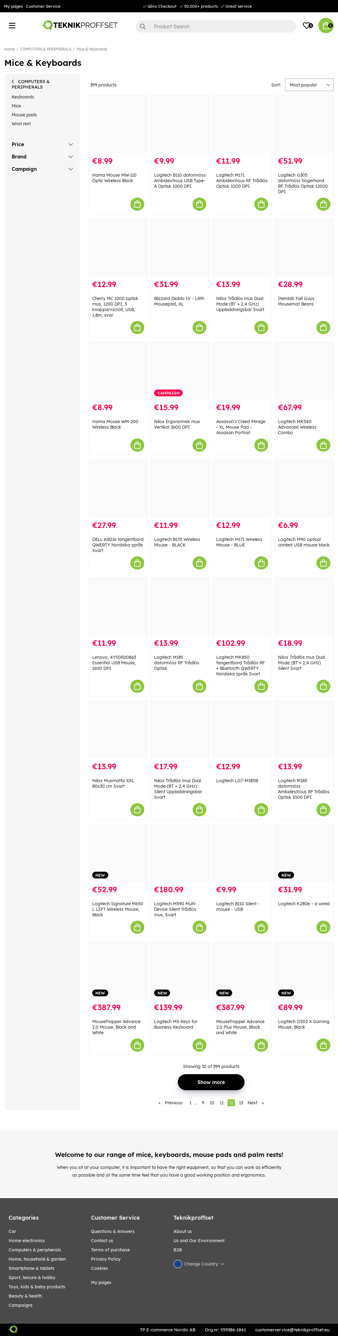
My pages (13, 6)
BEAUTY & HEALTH (25, 1296)
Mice (16, 106)
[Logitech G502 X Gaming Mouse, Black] (304, 970)
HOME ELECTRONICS (27, 1240)
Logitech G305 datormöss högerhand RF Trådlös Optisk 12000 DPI (303, 183)
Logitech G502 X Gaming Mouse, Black (303, 1024)
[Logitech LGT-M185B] (242, 729)
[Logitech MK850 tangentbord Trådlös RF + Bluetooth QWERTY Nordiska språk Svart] (242, 606)
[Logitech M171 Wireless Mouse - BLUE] (242, 488)
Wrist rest (21, 123)
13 (241, 1103)
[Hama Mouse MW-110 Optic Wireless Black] (118, 124)
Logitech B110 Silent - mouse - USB (238, 906)
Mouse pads (24, 115)
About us (182, 1231)
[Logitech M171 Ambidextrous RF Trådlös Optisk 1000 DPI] (242, 124)
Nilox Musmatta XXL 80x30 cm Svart (113, 783)
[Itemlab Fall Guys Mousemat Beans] (304, 247)
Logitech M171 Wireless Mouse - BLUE (239, 542)
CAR (12, 1231)
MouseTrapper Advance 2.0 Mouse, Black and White (116, 1027)
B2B (177, 1250)
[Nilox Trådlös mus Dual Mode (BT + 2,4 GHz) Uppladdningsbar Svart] (242, 247)
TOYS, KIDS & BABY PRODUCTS (37, 1287)
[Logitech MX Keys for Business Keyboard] (180, 970)
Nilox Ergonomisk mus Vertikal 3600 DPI (177, 424)
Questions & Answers (113, 1231)
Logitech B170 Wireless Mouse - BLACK (177, 542)
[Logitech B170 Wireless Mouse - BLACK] (180, 488)
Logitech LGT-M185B (237, 780)
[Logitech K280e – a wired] (304, 853)
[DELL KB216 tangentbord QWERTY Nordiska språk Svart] (118, 488)
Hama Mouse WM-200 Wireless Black (115, 424)
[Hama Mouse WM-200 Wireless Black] (118, 371)
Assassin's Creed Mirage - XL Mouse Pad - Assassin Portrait (240, 427)
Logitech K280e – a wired (304, 903)
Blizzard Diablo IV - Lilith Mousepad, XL (179, 301)
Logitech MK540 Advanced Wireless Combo (297, 427)
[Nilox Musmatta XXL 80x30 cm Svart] (118, 729)
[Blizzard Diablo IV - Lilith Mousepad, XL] (180, 247)
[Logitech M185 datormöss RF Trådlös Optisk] (180, 606)
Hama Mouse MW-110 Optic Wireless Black (114, 177)
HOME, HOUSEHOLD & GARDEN (37, 1259)
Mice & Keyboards (92, 49)
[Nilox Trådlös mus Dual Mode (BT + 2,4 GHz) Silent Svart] (304, 606)
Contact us (102, 1240)
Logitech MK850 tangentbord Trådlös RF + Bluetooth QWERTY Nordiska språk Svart (240, 665)
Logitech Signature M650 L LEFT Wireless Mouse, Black (117, 909)
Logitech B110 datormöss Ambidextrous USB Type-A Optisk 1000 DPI (180, 180)
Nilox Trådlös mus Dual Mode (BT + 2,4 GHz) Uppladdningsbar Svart (240, 304)
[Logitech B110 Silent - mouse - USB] (242, 853)
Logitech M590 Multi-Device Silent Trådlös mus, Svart (175, 909)
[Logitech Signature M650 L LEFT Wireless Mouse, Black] (118, 853)
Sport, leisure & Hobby (32, 1277)
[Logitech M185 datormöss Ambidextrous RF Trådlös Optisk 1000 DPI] (304, 729)
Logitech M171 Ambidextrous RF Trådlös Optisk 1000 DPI (242, 180)
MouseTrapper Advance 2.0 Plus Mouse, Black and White (240, 1027)
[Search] (216, 26)
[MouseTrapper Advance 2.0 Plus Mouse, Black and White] (242, 970)
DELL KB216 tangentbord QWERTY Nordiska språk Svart (118, 545)
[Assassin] (242, 371)
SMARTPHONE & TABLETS (31, 1268)
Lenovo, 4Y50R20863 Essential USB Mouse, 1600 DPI (114, 662)
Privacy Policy (106, 1259)
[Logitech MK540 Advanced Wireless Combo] (304, 371)
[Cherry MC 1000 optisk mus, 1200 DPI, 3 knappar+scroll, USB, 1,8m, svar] (118, 247)
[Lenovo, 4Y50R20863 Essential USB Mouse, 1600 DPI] (118, 606)
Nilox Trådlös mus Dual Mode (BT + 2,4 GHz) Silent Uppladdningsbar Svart (178, 789)
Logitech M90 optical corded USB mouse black (304, 542)
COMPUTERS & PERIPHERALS (45, 49)
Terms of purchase (110, 1250)
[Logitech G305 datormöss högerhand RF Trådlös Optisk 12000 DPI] (304, 124)
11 (222, 1103)
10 (212, 1103)
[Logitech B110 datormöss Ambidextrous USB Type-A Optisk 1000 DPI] (180, 124)
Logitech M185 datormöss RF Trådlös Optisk (176, 662)
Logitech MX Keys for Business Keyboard (175, 1024)
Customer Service (43, 6)
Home (9, 49)
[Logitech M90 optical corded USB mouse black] (304, 488)
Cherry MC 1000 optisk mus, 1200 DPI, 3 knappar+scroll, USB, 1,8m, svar (115, 307)
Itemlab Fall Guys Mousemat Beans (296, 301)
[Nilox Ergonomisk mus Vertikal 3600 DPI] (180, 371)
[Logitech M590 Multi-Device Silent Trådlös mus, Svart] (180, 853)
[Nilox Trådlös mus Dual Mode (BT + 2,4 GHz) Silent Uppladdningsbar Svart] (180, 729)
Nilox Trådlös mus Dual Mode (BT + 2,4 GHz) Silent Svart (301, 662)
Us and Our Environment (199, 1240)
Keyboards (23, 97)
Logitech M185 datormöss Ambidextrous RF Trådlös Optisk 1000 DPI (303, 789)
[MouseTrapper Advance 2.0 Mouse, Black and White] (118, 970)
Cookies (99, 1268)
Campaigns (21, 1305)
